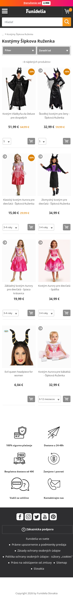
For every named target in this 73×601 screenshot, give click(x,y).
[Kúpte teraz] (31, 141)
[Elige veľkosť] (7, 141)
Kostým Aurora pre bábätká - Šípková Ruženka (54, 373)
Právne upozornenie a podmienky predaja (39, 544)
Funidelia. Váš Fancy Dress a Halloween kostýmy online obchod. (36, 11)
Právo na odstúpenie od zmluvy (31, 562)
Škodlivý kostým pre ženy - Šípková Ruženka (54, 115)
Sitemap (61, 562)
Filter (8, 50)
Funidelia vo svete (37, 539)
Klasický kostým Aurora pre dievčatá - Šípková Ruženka (18, 201)
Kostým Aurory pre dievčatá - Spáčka (54, 287)
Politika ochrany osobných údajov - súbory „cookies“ (38, 556)
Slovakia (39, 568)
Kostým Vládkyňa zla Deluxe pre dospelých (19, 115)
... (3, 34)
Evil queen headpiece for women (19, 373)
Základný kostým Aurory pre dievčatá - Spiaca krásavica (19, 289)
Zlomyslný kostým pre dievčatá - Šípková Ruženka (54, 201)
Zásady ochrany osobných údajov (38, 550)
